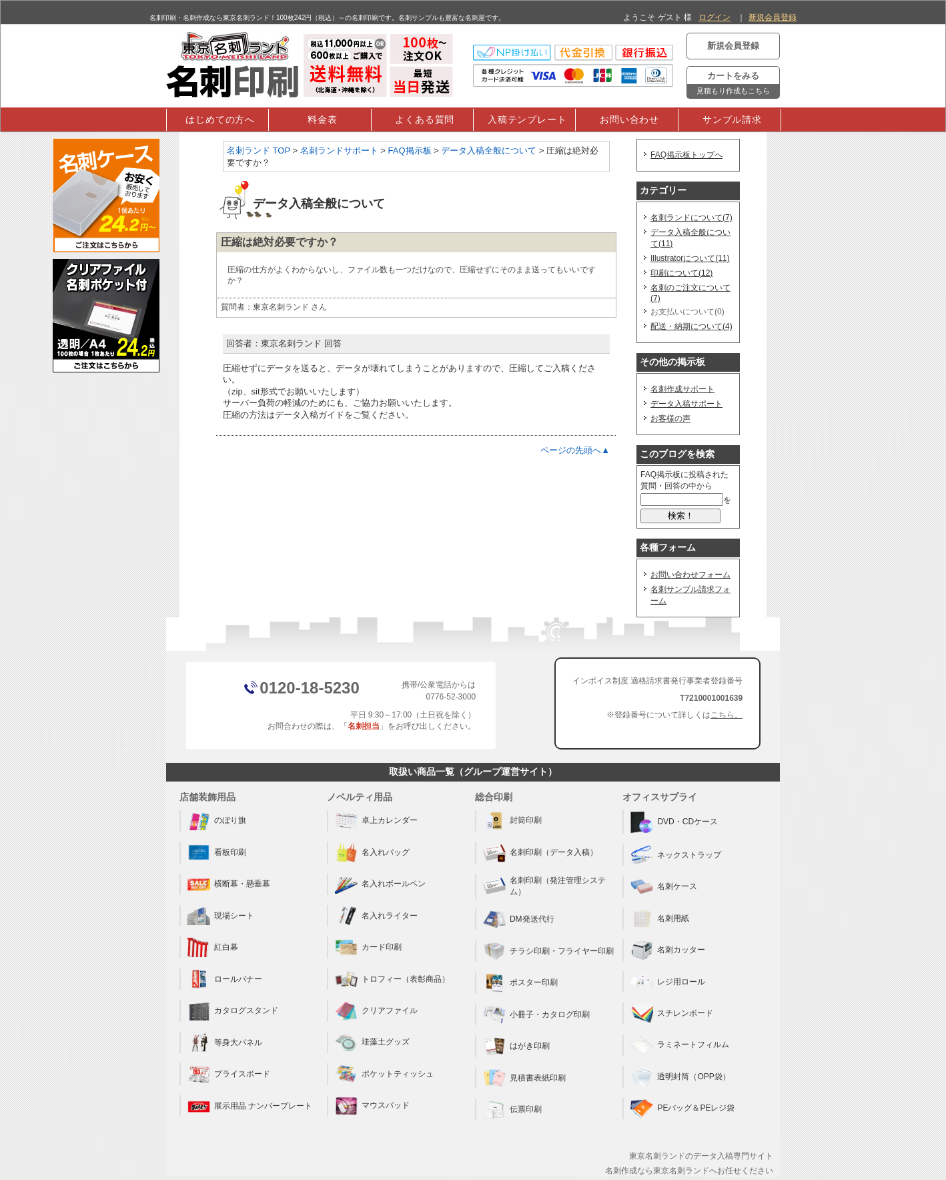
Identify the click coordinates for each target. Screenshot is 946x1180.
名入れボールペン (380, 884)
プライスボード (228, 1074)
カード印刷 (368, 947)
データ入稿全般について (488, 150)
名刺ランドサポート (339, 150)
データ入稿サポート (686, 403)
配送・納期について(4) (691, 326)
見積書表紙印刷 (524, 1078)
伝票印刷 (512, 1109)
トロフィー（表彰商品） (392, 979)
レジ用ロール (667, 981)
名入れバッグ (372, 852)
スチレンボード (671, 1013)
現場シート (220, 915)
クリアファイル (376, 1010)
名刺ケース (663, 886)
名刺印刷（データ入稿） (540, 852)
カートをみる (733, 84)
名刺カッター (667, 949)
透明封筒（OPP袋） (680, 1076)
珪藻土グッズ (372, 1042)
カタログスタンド (232, 1010)
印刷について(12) (681, 273)
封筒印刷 (512, 821)
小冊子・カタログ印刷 (536, 1014)
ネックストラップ (675, 855)
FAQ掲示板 (410, 150)
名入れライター (376, 915)
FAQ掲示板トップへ (686, 155)
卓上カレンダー (376, 821)
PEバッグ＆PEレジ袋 (682, 1108)
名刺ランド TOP (258, 150)
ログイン (714, 17)
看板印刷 (216, 852)
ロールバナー (224, 979)
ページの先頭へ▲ (575, 450)
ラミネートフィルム (679, 1045)
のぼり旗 (216, 821)
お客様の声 (670, 418)
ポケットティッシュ (384, 1074)
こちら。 (727, 714)
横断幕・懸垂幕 (228, 884)
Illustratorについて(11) (690, 258)
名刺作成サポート (682, 389)
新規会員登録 (773, 17)
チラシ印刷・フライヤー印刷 (548, 951)
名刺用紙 (659, 918)
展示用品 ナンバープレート (249, 1106)
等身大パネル (224, 1042)
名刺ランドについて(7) (691, 217)
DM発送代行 (518, 919)
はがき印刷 (516, 1046)
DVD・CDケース (674, 822)
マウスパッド (372, 1106)
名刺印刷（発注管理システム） (544, 886)
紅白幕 (212, 947)
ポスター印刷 (520, 982)
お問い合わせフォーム (690, 574)
